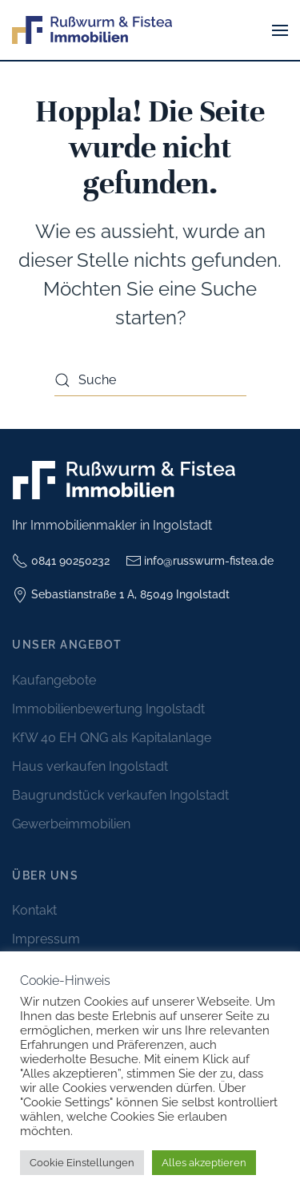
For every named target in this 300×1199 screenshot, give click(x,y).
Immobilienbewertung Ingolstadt (108, 709)
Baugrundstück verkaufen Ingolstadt (120, 795)
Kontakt (34, 910)
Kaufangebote (54, 680)
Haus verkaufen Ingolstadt (90, 766)
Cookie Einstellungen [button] (82, 1163)
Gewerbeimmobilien (71, 824)
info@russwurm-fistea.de (200, 561)
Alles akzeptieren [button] (204, 1163)
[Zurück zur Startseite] (92, 30)
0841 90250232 (61, 561)
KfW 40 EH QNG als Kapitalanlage (111, 737)
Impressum (46, 939)
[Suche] (150, 380)
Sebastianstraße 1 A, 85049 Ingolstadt (121, 595)
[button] (280, 30)
